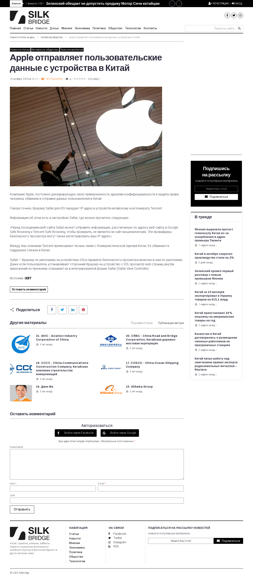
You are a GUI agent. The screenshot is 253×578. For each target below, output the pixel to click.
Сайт (12, 495)
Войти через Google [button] (123, 432)
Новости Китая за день (22, 37)
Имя (13, 483)
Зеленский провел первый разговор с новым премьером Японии (214, 275)
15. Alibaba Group (139, 386)
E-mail (102, 483)
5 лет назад (44, 344)
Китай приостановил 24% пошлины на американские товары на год (214, 317)
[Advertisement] (216, 95)
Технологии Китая (71, 49)
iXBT (28, 278)
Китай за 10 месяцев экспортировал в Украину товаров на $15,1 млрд (213, 296)
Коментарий (16, 447)
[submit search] (239, 28)
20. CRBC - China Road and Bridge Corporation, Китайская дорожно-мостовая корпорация (151, 339)
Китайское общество (52, 37)
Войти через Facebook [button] (79, 432)
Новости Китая (20, 49)
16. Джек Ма (44, 386)
